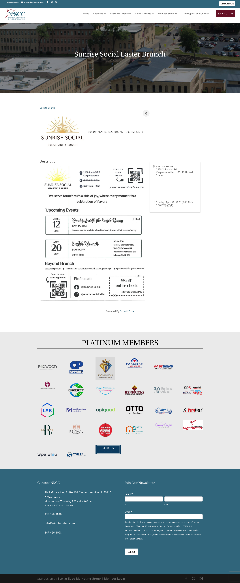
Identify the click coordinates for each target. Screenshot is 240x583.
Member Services (167, 16)
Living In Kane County (196, 16)
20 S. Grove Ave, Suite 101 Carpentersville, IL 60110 (78, 492)
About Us (98, 16)
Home (85, 16)
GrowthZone (127, 311)
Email (128, 511)
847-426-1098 (53, 532)
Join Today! (225, 16)
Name (129, 493)
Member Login (227, 3)
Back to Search (47, 107)
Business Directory (120, 16)
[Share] (146, 113)
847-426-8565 (53, 513)
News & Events (143, 16)
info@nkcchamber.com (60, 523)
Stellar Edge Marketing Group (79, 579)
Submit (131, 551)
